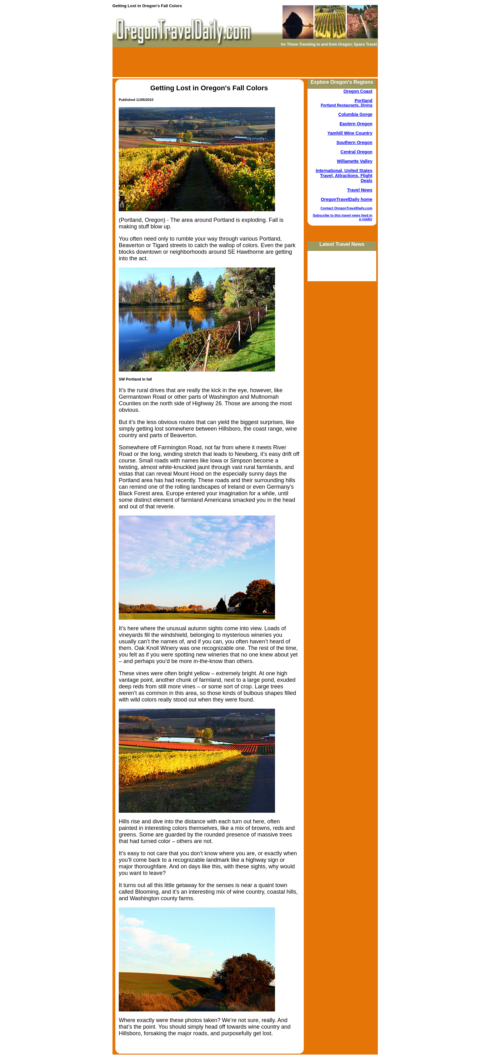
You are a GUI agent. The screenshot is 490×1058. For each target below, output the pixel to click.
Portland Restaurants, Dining (346, 105)
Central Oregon (356, 151)
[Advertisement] (245, 62)
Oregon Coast (357, 91)
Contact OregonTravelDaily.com (346, 208)
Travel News (359, 189)
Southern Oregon (354, 142)
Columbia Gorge (355, 114)
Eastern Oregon (355, 123)
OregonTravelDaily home (346, 199)
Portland (363, 100)
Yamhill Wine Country (350, 133)
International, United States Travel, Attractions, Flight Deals (344, 175)
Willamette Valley (354, 161)
